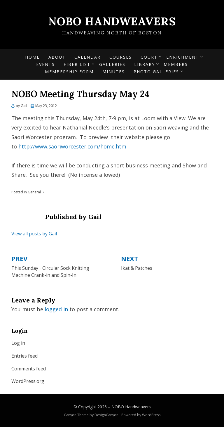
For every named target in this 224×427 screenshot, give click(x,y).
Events (45, 64)
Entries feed (24, 356)
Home (32, 57)
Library (144, 64)
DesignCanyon (106, 414)
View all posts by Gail (34, 233)
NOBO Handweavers (112, 21)
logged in (56, 309)
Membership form (69, 71)
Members (176, 64)
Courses (120, 57)
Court (149, 57)
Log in (18, 343)
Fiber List (77, 64)
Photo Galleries (156, 71)
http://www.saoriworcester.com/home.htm (72, 146)
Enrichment (182, 57)
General (34, 192)
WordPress (151, 414)
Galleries (112, 64)
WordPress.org (27, 381)
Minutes (113, 71)
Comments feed (28, 368)
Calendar (87, 57)
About (57, 57)
